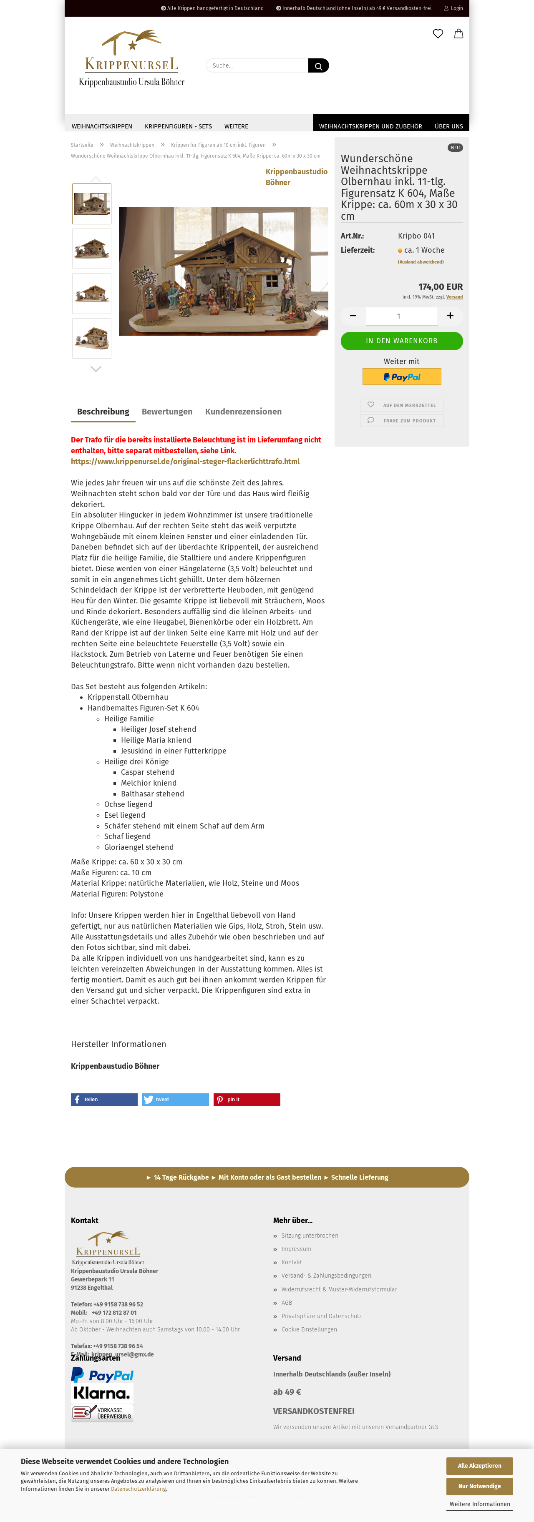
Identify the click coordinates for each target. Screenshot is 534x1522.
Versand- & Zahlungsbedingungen (326, 1278)
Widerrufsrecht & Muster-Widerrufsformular (339, 1292)
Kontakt (292, 1264)
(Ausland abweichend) (421, 264)
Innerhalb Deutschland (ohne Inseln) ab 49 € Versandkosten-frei (353, 8)
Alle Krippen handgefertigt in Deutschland (212, 8)
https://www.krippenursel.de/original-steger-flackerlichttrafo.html (185, 464)
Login (453, 8)
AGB (287, 1305)
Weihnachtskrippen (102, 126)
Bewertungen (167, 414)
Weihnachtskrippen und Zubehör (370, 126)
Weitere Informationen (480, 1504)
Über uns (449, 126)
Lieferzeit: (358, 252)
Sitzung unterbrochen (310, 1238)
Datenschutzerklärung (138, 1489)
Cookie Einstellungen (309, 1332)
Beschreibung (103, 414)
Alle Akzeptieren (479, 1465)
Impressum (296, 1251)
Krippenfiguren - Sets (178, 126)
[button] (458, 34)
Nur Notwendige (479, 1486)
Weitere (236, 126)
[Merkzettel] (438, 34)
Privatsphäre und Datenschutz (322, 1318)
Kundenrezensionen (243, 414)
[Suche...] (318, 65)
